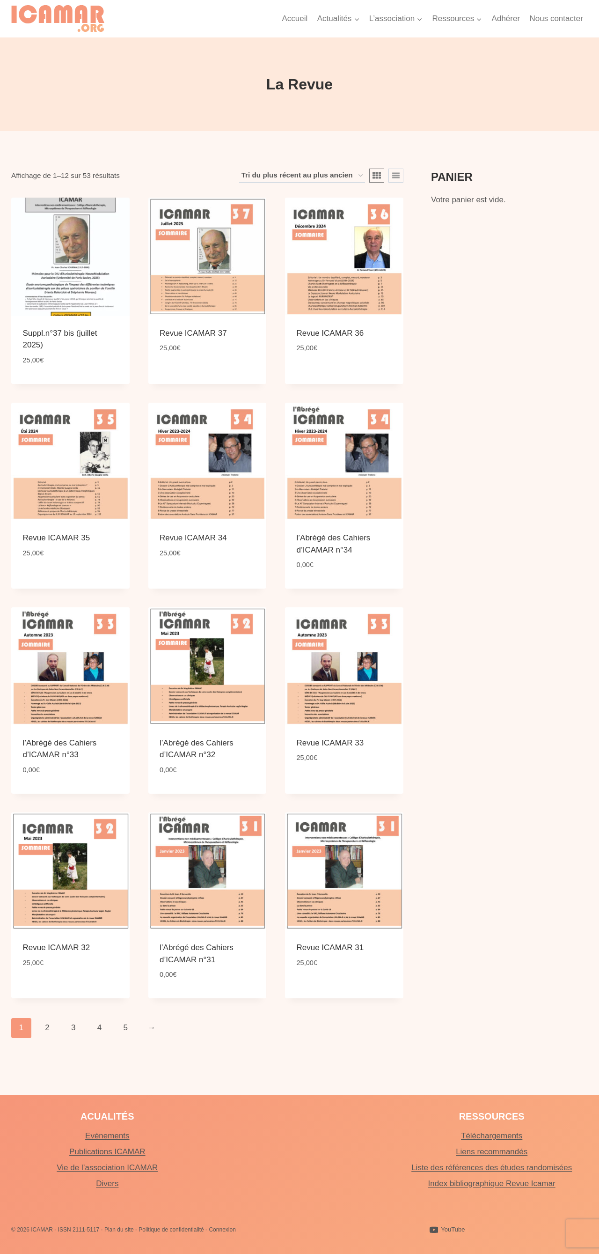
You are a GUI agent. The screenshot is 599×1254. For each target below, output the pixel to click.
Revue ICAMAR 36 (330, 333)
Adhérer (506, 18)
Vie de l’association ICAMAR (107, 1167)
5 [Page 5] (125, 1027)
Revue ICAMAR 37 (193, 333)
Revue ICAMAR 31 (330, 947)
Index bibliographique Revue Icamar (491, 1183)
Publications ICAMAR (107, 1151)
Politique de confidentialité (171, 1229)
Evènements (107, 1135)
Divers (107, 1183)
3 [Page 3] (73, 1027)
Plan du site (119, 1229)
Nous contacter (556, 18)
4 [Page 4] (99, 1027)
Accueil (294, 18)
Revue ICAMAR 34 (193, 537)
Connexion (222, 1229)
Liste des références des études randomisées (491, 1167)
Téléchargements (491, 1135)
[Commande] (302, 176)
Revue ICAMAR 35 (56, 537)
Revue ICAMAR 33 (330, 742)
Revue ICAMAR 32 (56, 947)
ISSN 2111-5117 (79, 1229)
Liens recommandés (491, 1151)
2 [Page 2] (47, 1027)
